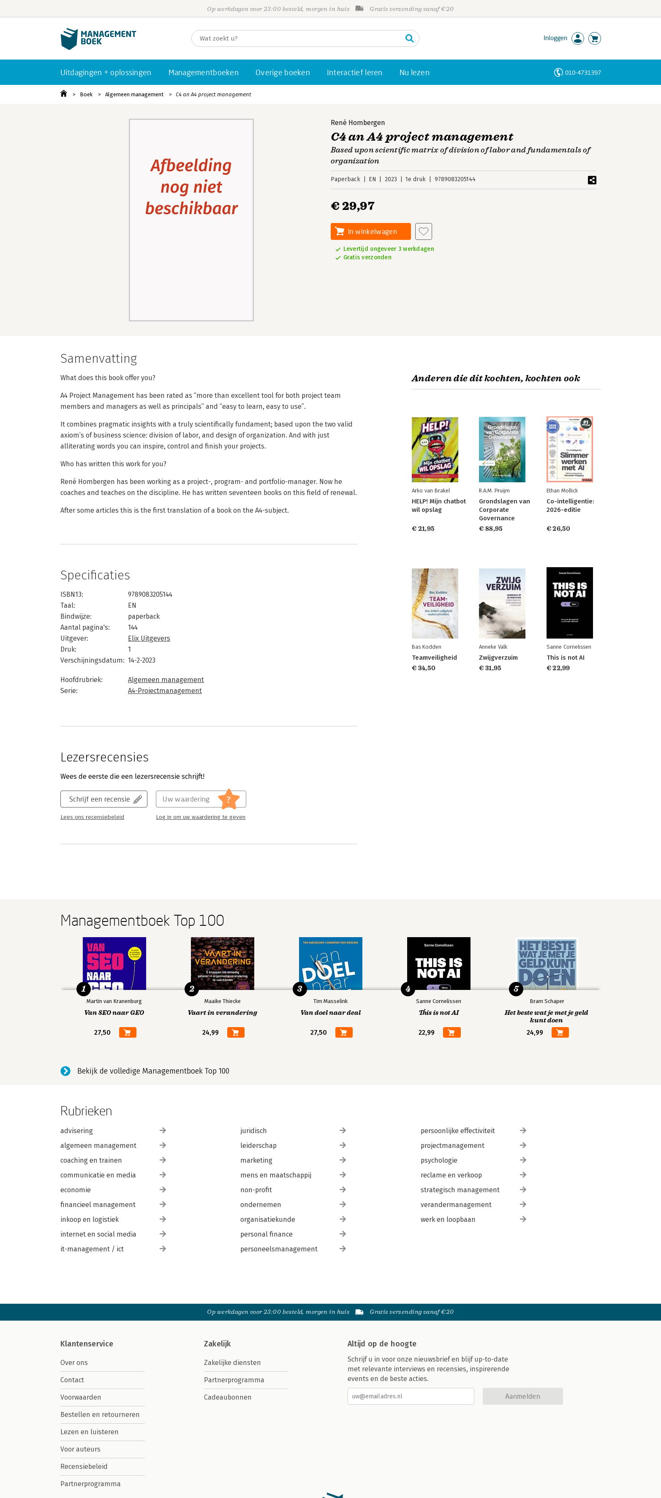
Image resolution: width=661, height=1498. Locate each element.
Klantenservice (87, 1343)
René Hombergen (358, 123)
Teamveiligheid (434, 657)
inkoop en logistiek (113, 1219)
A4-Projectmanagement (165, 691)
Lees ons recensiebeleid (92, 817)
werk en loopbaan (473, 1219)
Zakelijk (217, 1343)
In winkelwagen (372, 231)
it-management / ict (113, 1249)
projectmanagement (473, 1146)
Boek (86, 94)
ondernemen (293, 1205)
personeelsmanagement (293, 1249)
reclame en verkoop (473, 1175)
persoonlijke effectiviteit (473, 1131)
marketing (293, 1160)
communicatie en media (113, 1175)
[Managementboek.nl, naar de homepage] (98, 48)
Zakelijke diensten (232, 1363)
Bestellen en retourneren (100, 1415)
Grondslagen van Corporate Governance (504, 510)
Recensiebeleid (84, 1467)
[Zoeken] (297, 38)
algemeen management (113, 1146)
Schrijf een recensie (99, 799)
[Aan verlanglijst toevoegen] (423, 231)
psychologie (473, 1160)
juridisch (293, 1131)
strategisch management (473, 1190)
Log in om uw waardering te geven (200, 817)
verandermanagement (473, 1205)
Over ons (74, 1363)
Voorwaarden (80, 1397)
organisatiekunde (293, 1219)
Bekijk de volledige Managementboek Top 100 (153, 1071)
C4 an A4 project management (213, 94)
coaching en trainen (113, 1160)
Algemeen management (134, 94)
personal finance (293, 1234)
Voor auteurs (80, 1449)
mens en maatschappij (293, 1175)
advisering (113, 1131)
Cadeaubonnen (228, 1397)
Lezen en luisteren (89, 1432)
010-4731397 (583, 72)
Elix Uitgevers (149, 638)
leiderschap (293, 1146)
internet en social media (113, 1234)
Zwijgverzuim (498, 657)
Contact (72, 1380)
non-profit (293, 1190)
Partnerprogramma (90, 1484)
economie (113, 1190)
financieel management (113, 1205)
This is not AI (565, 657)
